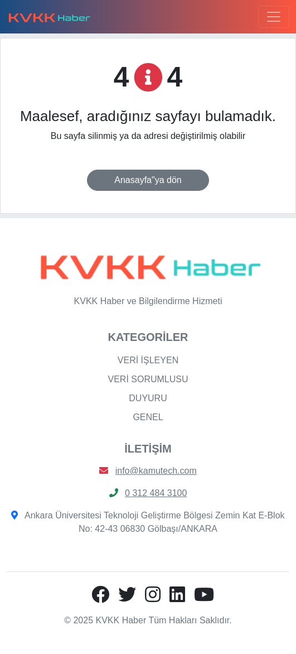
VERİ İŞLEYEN (148, 360)
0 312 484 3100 (156, 493)
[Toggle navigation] (273, 17)
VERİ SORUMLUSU (148, 379)
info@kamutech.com (156, 470)
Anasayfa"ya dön (147, 180)
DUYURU (148, 398)
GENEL (148, 417)
